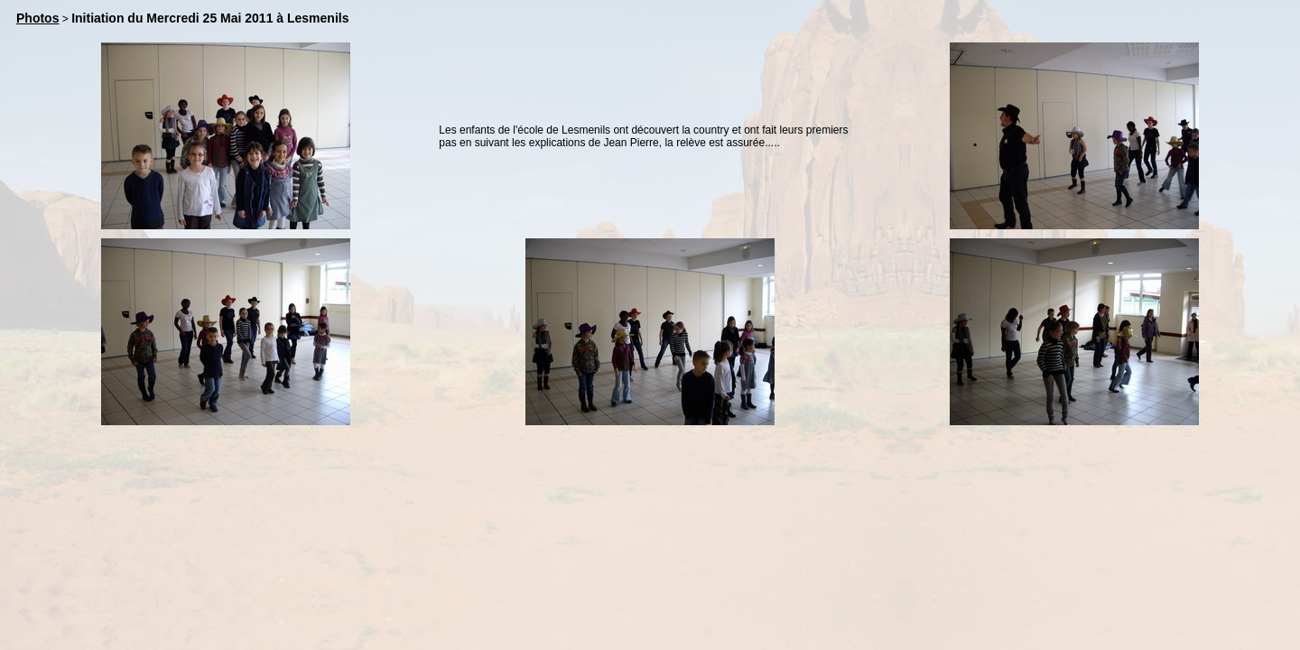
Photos (37, 18)
